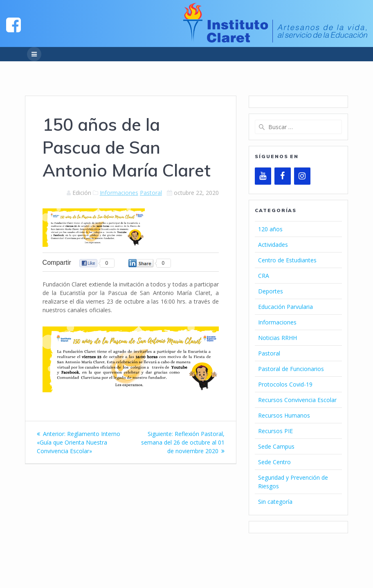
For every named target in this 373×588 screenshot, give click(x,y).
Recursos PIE (275, 431)
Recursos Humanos (284, 415)
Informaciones (119, 193)
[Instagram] (302, 176)
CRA (263, 275)
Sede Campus (276, 446)
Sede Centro (274, 462)
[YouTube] (263, 176)
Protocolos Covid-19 (285, 384)
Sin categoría (275, 501)
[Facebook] (282, 176)
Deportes (270, 291)
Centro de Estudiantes (287, 260)
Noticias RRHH (277, 338)
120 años (270, 229)
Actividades (273, 244)
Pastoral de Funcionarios (291, 369)
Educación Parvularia (285, 307)
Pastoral (151, 193)
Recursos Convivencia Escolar (297, 400)
